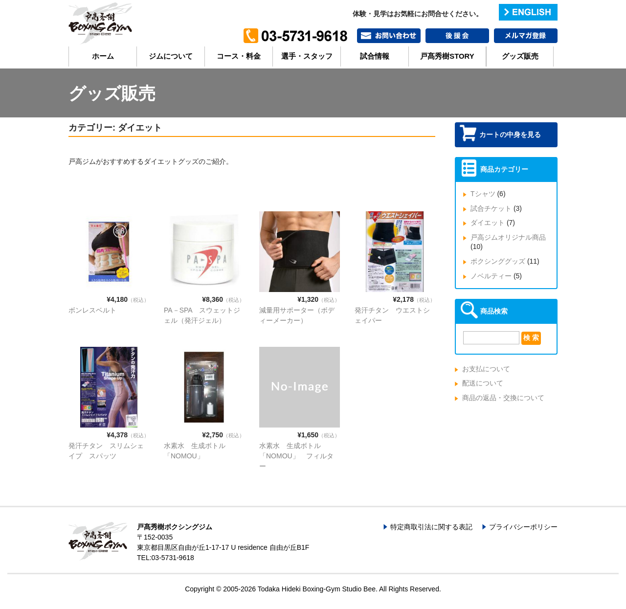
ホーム (103, 56)
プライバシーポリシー (523, 527)
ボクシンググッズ (497, 261)
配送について (482, 383)
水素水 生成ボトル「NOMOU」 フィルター (296, 456)
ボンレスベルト (92, 310)
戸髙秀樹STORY (447, 56)
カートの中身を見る (510, 134)
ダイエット (487, 222)
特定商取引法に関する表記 (431, 527)
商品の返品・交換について (503, 398)
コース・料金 (239, 56)
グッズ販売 (520, 56)
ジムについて (171, 56)
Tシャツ (482, 194)
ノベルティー (491, 276)
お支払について (486, 369)
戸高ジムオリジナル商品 (508, 237)
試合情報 (374, 56)
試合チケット (491, 208)
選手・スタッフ (307, 56)
